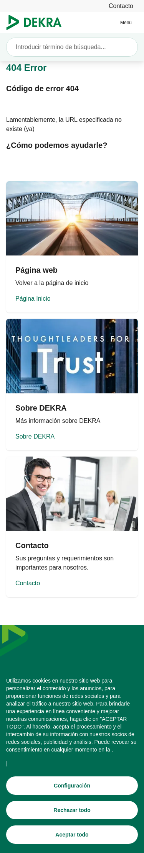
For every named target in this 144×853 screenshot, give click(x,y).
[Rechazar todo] (72, 810)
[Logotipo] (37, 22)
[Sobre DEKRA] (72, 384)
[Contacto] (121, 6)
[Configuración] (72, 785)
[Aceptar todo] (72, 834)
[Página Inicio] (72, 247)
